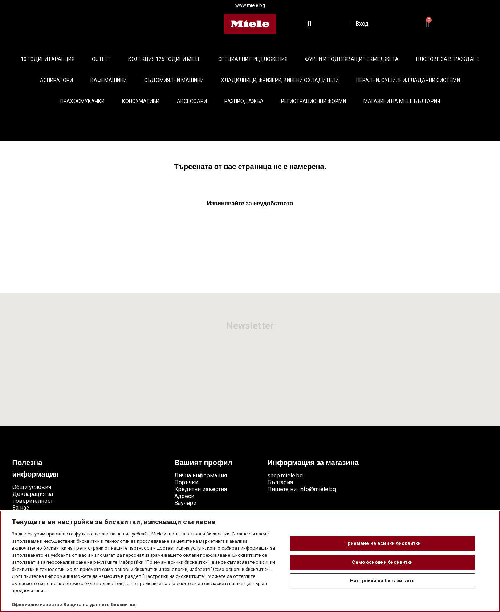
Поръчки (186, 482)
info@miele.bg (317, 489)
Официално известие (37, 604)
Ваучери (185, 503)
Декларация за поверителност (32, 497)
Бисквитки (123, 604)
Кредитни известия (200, 489)
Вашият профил (203, 463)
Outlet (101, 59)
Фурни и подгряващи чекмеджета (352, 59)
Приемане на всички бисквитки (382, 543)
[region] (250, 561)
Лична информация (200, 475)
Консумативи (140, 101)
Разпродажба (244, 101)
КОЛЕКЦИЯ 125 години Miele (164, 59)
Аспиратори (56, 80)
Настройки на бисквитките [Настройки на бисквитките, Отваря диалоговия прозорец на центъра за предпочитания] (382, 580)
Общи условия (31, 487)
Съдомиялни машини (174, 80)
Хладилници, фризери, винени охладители (280, 80)
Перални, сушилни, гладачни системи (408, 80)
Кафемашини (108, 80)
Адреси (184, 496)
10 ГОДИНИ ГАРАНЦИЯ (47, 59)
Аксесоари (192, 101)
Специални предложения (253, 59)
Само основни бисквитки (382, 562)
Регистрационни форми (313, 101)
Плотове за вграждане (448, 59)
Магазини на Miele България (401, 101)
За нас (20, 507)
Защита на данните (86, 604)
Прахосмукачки (82, 101)
